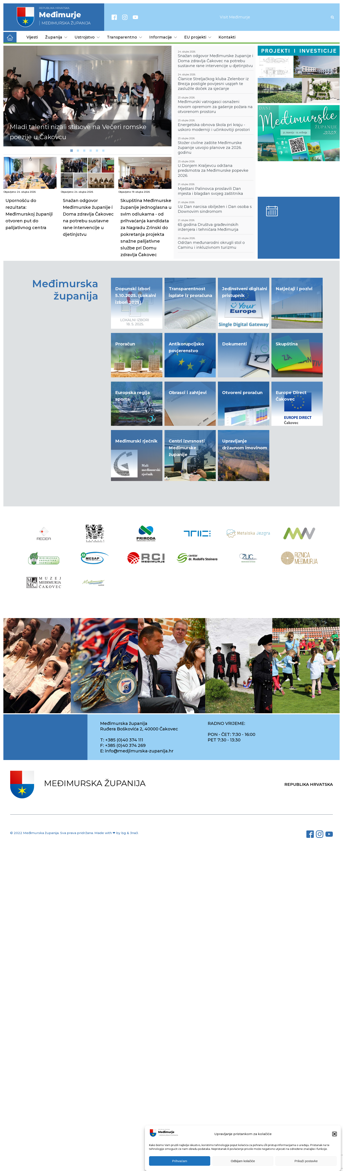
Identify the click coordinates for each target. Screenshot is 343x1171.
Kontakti (227, 37)
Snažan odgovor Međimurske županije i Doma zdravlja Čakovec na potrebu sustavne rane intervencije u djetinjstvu (215, 61)
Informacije (163, 37)
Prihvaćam (179, 1161)
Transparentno (124, 37)
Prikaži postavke (306, 1161)
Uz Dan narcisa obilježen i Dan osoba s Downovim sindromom (215, 209)
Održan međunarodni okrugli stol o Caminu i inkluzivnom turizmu (211, 245)
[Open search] (332, 17)
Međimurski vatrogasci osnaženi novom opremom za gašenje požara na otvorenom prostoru (215, 106)
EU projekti (197, 37)
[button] (334, 1134)
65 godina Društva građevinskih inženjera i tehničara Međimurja (208, 227)
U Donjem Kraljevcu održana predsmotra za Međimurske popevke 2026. (213, 170)
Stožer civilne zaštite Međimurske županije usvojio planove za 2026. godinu (210, 147)
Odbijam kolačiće (243, 1161)
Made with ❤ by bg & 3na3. (116, 833)
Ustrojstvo (87, 37)
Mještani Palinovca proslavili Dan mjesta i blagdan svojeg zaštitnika (210, 191)
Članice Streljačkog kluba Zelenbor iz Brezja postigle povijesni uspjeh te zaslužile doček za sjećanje (213, 84)
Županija (56, 37)
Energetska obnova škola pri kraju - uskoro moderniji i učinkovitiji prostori (214, 127)
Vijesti (32, 37)
